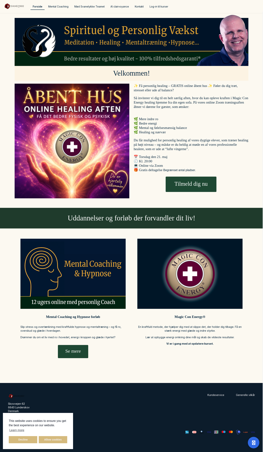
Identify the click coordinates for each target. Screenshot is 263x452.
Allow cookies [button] (53, 439)
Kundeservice (215, 394)
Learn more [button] (16, 430)
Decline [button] (23, 439)
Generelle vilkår (245, 394)
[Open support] (253, 442)
